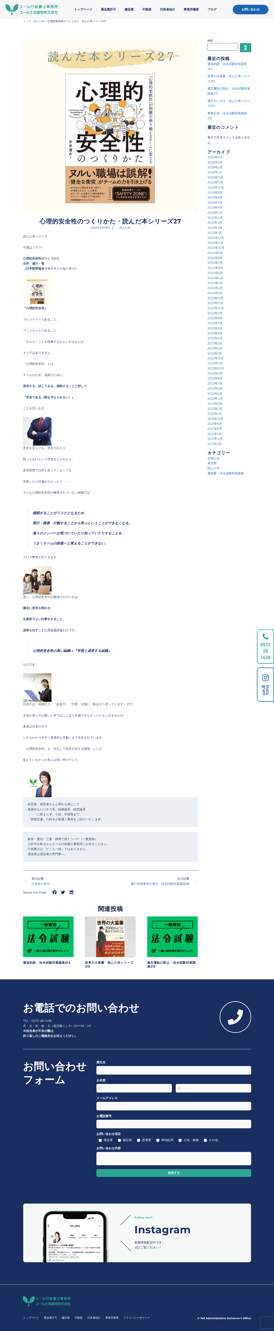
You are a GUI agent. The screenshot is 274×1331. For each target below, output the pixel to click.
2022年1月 (214, 413)
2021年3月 (214, 444)
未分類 (212, 463)
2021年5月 (214, 434)
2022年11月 (215, 363)
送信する (174, 1173)
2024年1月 (214, 293)
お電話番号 (105, 1116)
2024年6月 (215, 268)
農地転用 (167, 1140)
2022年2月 (214, 409)
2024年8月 (215, 258)
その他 (213, 1140)
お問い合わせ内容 (109, 1148)
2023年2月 (214, 348)
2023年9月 (215, 313)
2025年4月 (215, 217)
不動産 (146, 9)
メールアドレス (108, 1098)
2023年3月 (214, 343)
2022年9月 (215, 373)
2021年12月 (215, 419)
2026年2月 (215, 167)
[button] (54, 892)
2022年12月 (215, 358)
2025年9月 (215, 192)
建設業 (129, 9)
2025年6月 (215, 207)
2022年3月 (214, 403)
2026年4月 (215, 157)
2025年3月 (214, 222)
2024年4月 (215, 278)
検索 (210, 40)
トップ (27, 21)
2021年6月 (214, 429)
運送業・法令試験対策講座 (225, 473)
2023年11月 (215, 303)
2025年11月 (215, 182)
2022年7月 (214, 383)
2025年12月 (215, 177)
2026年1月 (214, 172)
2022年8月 (215, 378)
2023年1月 (214, 353)
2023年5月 (214, 333)
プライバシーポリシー (136, 1317)
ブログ (212, 9)
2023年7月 (214, 323)
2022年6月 (215, 388)
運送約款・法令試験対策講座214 (47, 962)
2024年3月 (215, 283)
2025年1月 (214, 233)
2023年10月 (215, 308)
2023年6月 (215, 328)
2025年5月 (214, 212)
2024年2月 (215, 288)
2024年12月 (215, 238)
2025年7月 (214, 202)
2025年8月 (215, 197)
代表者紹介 (167, 9)
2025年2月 (214, 228)
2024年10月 (215, 248)
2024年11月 (215, 243)
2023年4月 (215, 338)
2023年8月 (215, 318)
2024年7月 (215, 263)
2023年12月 (215, 298)
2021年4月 (214, 439)
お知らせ (213, 458)
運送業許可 (108, 9)
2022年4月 (215, 398)
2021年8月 (214, 424)
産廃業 (146, 1140)
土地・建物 (191, 1140)
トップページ (83, 9)
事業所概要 (191, 9)
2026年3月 (215, 162)
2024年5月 (215, 273)
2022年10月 (215, 368)
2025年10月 (215, 187)
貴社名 (101, 1062)
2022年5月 (214, 393)
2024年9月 (215, 253)
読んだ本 (39, 21)
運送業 (108, 1140)
